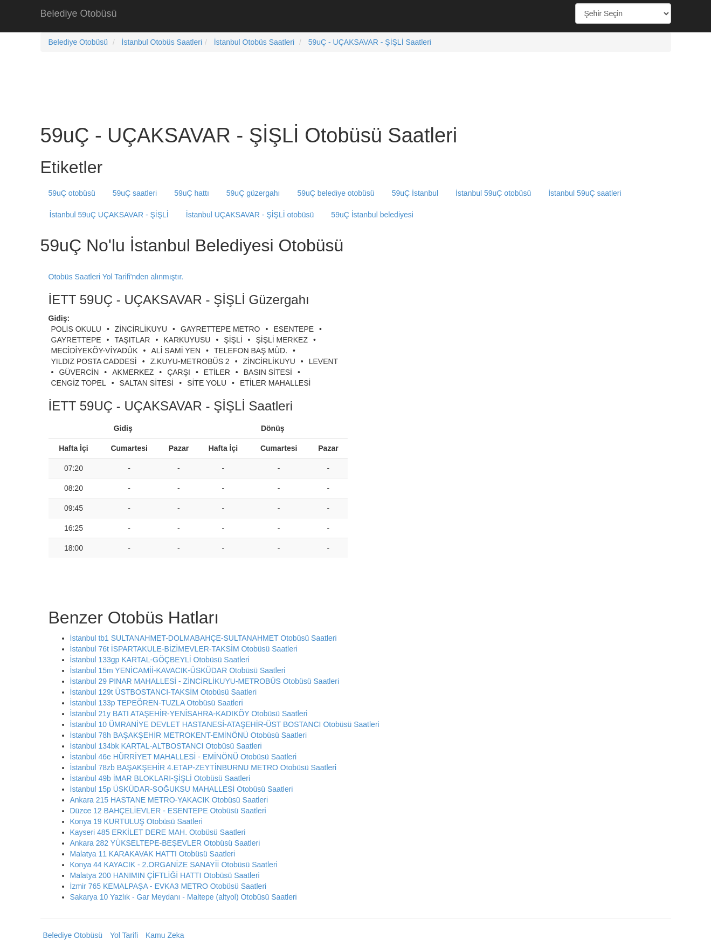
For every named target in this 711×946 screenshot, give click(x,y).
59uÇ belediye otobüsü (335, 193)
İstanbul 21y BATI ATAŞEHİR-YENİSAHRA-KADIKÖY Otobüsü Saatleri (189, 713)
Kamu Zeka (165, 935)
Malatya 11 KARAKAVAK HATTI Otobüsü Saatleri (153, 853)
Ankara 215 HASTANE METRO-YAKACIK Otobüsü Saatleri (169, 800)
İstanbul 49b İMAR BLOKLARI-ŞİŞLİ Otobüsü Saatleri (160, 778)
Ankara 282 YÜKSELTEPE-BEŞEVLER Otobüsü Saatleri (165, 843)
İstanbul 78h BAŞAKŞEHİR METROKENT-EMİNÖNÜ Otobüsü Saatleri (188, 735)
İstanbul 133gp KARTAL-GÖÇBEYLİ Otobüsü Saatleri (160, 659)
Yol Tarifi (124, 935)
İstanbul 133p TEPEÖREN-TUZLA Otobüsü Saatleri (156, 702)
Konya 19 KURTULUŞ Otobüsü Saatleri (136, 821)
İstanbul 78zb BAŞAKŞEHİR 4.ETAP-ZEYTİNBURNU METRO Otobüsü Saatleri (203, 767)
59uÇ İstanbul (415, 193)
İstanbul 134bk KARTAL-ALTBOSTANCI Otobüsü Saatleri (166, 746)
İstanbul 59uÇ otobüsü (493, 193)
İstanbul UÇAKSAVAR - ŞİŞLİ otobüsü (250, 214)
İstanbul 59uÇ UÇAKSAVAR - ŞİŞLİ (109, 214)
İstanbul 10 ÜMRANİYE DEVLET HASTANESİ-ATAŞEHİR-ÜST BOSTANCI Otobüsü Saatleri (224, 724)
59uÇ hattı (191, 193)
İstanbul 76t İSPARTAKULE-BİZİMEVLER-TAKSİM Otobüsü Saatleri (184, 649)
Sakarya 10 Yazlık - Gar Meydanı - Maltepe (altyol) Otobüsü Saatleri (183, 897)
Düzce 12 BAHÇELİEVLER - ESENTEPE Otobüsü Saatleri (168, 810)
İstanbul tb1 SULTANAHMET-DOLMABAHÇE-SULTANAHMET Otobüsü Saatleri (203, 638)
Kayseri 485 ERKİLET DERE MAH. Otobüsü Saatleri (158, 832)
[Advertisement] (356, 16)
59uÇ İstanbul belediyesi (372, 214)
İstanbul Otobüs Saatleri (162, 42)
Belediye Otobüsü (78, 13)
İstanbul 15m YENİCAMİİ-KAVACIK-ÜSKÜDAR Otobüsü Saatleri (178, 670)
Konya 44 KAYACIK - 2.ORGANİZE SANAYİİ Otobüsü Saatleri (174, 864)
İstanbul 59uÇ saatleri (584, 193)
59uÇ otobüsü (72, 193)
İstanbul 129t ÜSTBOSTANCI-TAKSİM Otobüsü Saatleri (163, 692)
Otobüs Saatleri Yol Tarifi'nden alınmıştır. (116, 276)
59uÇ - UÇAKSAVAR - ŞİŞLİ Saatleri (369, 42)
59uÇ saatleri (135, 193)
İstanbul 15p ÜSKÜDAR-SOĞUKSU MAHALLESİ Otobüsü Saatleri (181, 789)
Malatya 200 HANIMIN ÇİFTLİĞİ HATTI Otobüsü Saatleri (165, 875)
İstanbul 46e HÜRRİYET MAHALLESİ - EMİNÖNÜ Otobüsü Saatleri (183, 756)
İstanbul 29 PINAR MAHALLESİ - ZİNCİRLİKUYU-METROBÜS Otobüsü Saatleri (205, 681)
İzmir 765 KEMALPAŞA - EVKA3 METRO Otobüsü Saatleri (168, 886)
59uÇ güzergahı (253, 193)
